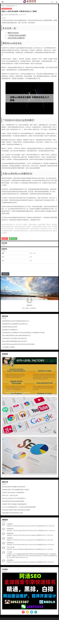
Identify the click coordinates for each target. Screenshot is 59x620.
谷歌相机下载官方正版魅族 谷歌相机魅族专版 (14, 504)
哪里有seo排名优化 (13, 33)
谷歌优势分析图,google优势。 (10, 327)
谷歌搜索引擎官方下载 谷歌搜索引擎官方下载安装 (15, 489)
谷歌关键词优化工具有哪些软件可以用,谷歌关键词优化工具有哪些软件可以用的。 (24, 332)
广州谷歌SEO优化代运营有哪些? (17, 35)
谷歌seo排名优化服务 (6, 8)
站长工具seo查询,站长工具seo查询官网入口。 (14, 498)
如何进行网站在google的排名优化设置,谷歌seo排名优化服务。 (19, 344)
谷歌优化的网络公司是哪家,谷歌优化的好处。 (14, 486)
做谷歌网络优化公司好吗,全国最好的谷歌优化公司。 (16, 321)
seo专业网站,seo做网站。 (9, 347)
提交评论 (5, 274)
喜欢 (4, 238)
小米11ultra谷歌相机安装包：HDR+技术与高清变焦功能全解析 (19, 507)
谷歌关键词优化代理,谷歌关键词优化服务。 (13, 501)
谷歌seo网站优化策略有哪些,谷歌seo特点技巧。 (15, 341)
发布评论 (13, 238)
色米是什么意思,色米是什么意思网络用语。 (13, 492)
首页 (3, 6)
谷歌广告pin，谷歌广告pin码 (10, 495)
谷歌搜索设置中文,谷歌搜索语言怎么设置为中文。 (15, 324)
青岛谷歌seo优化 (10, 6)
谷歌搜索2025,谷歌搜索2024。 (10, 329)
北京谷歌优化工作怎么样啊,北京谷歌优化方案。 (15, 338)
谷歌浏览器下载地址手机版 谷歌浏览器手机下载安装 (16, 510)
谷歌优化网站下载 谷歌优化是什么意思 (12, 513)
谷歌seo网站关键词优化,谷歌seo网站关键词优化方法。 (17, 335)
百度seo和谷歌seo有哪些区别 (16, 38)
